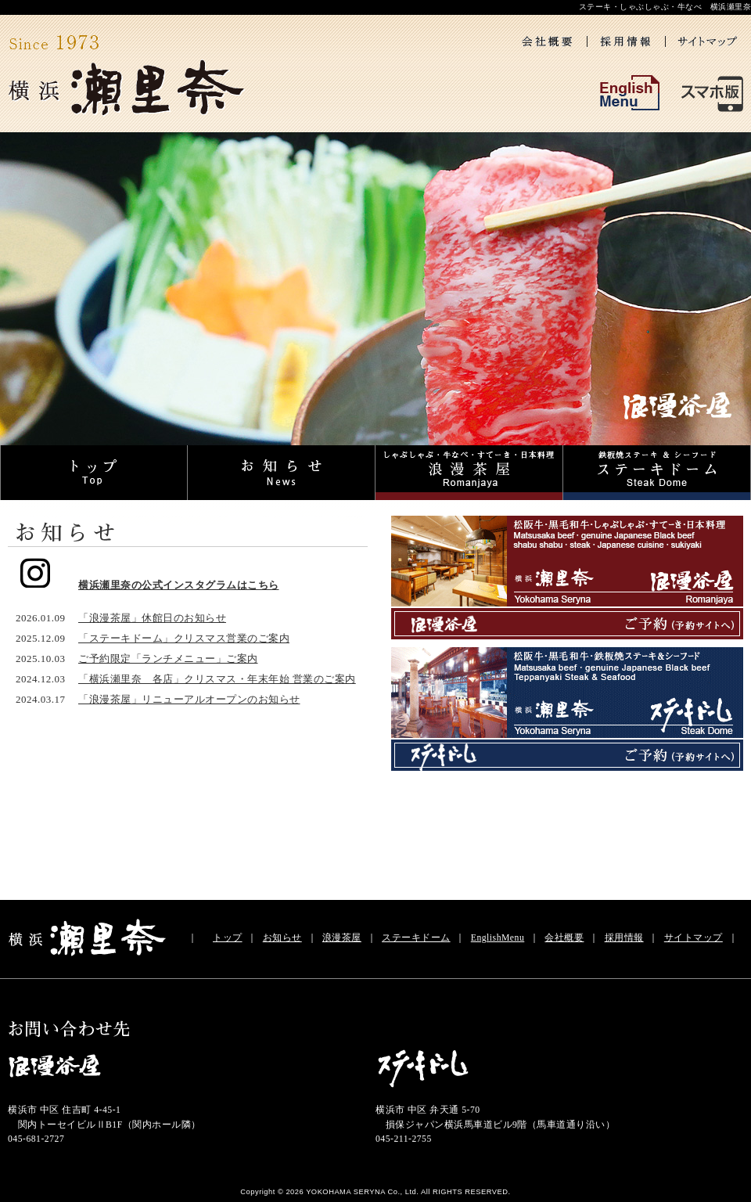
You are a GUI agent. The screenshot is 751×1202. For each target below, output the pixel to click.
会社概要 (564, 938)
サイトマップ (693, 938)
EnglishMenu (497, 938)
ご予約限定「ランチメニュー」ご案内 (168, 658)
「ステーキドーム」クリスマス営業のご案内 (183, 638)
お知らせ (282, 938)
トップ (228, 938)
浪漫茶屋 (341, 938)
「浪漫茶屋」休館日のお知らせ (152, 618)
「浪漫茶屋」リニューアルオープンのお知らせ (189, 699)
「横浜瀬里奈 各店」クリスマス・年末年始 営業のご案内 (217, 679)
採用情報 (624, 938)
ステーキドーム (416, 938)
